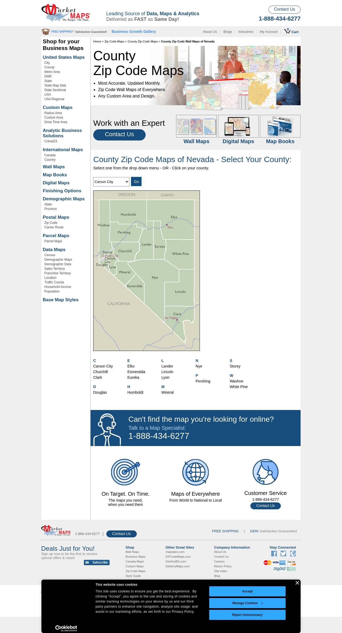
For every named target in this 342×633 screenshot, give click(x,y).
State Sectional (55, 90)
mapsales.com (175, 551)
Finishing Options (62, 190)
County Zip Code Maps (143, 41)
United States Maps (64, 57)
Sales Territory (54, 269)
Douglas (100, 392)
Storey (235, 366)
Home (97, 41)
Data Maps (54, 249)
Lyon (165, 377)
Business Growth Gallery (134, 31)
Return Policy (223, 566)
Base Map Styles (61, 299)
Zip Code (50, 223)
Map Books (55, 174)
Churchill (100, 372)
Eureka (133, 377)
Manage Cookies (247, 603)
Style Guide (133, 575)
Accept (247, 591)
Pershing (203, 381)
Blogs (227, 32)
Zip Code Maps (114, 41)
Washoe (236, 381)
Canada (50, 155)
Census (49, 255)
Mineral (167, 392)
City (47, 63)
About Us (210, 32)
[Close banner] (297, 583)
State (48, 81)
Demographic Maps (64, 198)
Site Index (220, 571)
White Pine (239, 387)
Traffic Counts (54, 282)
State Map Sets (55, 85)
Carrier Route (54, 227)
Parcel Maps (56, 235)
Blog (217, 575)
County (49, 67)
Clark (97, 377)
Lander (167, 366)
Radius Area (53, 113)
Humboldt (135, 392)
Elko (131, 366)
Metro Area (52, 72)
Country (50, 160)
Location (50, 278)
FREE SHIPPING (225, 531)
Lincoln (167, 372)
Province (50, 209)
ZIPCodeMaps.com (178, 556)
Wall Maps (54, 166)
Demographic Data (57, 264)
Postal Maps (56, 217)
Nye (199, 366)
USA (47, 94)
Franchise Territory (57, 273)
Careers (219, 561)
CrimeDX (50, 141)
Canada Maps (135, 561)
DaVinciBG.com (176, 561)
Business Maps (136, 556)
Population (52, 291)
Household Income (57, 287)
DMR (48, 76)
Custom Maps (57, 107)
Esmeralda (136, 372)
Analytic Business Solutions (62, 133)
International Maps (63, 149)
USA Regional (54, 99)
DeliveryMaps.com (178, 566)
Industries (245, 32)
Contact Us (284, 9)
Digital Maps (56, 182)
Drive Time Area (55, 122)
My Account (269, 32)
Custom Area (53, 117)
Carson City (103, 366)
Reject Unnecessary (247, 615)
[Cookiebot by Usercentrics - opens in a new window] (66, 628)
